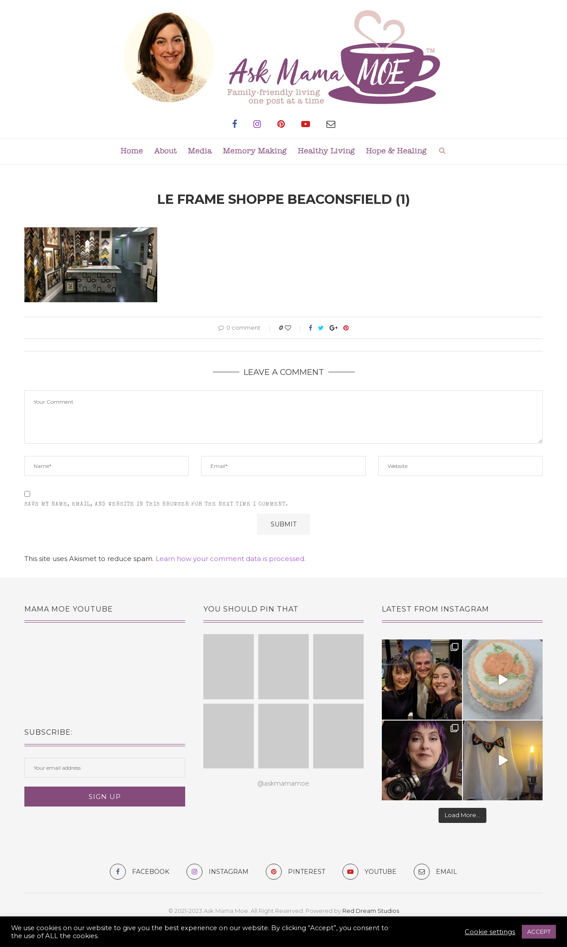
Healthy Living (326, 151)
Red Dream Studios (370, 910)
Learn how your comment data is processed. (230, 558)
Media (200, 151)
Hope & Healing (396, 151)
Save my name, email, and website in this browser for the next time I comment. (156, 504)
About (165, 151)
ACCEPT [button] (539, 931)
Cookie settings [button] (490, 932)
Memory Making (255, 151)
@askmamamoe (283, 783)
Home (131, 151)
